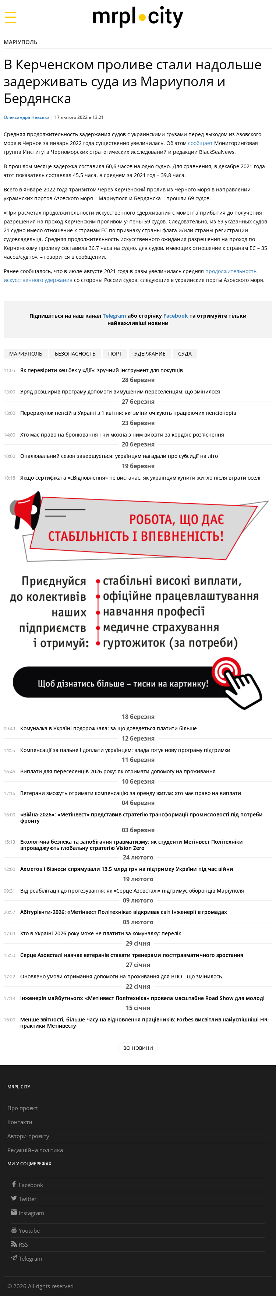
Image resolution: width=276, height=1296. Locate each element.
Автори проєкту (28, 1136)
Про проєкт (22, 1108)
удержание (150, 353)
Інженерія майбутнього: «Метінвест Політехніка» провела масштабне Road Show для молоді (142, 998)
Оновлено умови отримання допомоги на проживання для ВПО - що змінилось (121, 976)
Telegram (114, 315)
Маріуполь (21, 42)
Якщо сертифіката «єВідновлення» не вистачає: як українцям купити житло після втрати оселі (140, 477)
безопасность (75, 353)
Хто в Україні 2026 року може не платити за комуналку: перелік (100, 933)
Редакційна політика (35, 1150)
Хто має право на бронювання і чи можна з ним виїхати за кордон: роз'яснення (122, 434)
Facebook (175, 315)
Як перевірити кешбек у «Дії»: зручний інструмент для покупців (101, 370)
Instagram (27, 1212)
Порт (115, 353)
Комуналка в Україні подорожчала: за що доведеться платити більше (108, 728)
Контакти (19, 1122)
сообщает (200, 143)
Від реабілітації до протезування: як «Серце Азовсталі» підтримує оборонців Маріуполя (132, 890)
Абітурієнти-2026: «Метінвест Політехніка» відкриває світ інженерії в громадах (123, 912)
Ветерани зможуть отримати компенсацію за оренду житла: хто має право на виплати (130, 793)
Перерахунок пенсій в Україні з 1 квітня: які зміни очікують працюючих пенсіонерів (128, 413)
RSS (19, 1244)
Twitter (23, 1199)
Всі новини (138, 1048)
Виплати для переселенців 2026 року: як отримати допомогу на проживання (118, 771)
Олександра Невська (27, 117)
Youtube (25, 1230)
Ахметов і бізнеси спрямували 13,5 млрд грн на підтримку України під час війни (126, 869)
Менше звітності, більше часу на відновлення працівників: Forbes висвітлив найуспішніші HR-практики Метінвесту (144, 1022)
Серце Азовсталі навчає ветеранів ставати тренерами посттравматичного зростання (131, 955)
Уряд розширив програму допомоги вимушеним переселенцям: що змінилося (120, 391)
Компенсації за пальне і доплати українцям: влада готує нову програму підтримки (125, 750)
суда (185, 353)
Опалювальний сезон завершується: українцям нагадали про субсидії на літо (119, 456)
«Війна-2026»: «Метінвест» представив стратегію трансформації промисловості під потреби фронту (141, 817)
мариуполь (25, 353)
